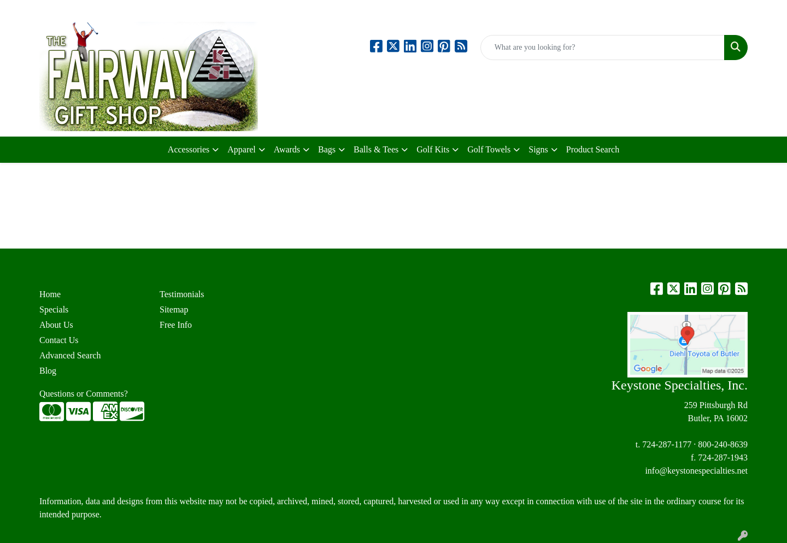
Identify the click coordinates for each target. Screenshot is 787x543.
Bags (327, 149)
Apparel (241, 149)
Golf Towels (488, 149)
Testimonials (182, 294)
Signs (538, 149)
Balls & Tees (376, 149)
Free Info (176, 324)
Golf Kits (432, 149)
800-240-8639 (723, 444)
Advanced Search (70, 355)
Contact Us (59, 340)
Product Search (592, 149)
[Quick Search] (602, 47)
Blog (47, 370)
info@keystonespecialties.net (696, 470)
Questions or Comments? (83, 393)
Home (50, 294)
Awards (287, 149)
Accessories (188, 149)
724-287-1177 (666, 444)
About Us (56, 324)
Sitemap (174, 309)
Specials (53, 309)
